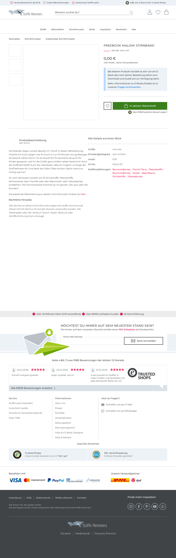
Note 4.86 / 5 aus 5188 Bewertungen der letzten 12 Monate (88, 360)
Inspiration (105, 29)
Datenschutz (43, 497)
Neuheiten (121, 29)
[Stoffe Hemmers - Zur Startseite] (87, 525)
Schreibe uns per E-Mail (116, 404)
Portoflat (60, 413)
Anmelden (150, 12)
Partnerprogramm (65, 427)
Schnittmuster (76, 29)
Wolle (92, 29)
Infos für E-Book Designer (69, 432)
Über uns (60, 403)
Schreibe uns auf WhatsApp (119, 410)
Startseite (14, 39)
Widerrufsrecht (63, 497)
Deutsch (64, 533)
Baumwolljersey (121, 169)
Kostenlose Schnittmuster (60, 39)
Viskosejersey (135, 176)
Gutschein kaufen (18, 408)
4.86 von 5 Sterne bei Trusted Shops (146, 2)
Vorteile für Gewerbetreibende (25, 413)
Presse (58, 408)
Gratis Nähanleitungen (56, 2)
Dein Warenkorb (166, 12)
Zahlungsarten (63, 423)
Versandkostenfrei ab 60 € (25, 2)
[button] (107, 106)
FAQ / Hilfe (14, 418)
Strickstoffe (118, 176)
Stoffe (43, 29)
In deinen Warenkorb (140, 106)
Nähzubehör (57, 29)
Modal (136, 173)
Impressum (15, 497)
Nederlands (82, 533)
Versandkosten (63, 418)
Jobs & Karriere (63, 437)
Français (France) (105, 533)
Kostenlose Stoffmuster (85, 2)
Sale (134, 29)
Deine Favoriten (158, 12)
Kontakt (81, 497)
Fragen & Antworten (129, 87)
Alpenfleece (148, 173)
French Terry (140, 169)
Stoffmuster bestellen (21, 403)
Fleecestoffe (156, 169)
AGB (28, 497)
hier (83, 194)
